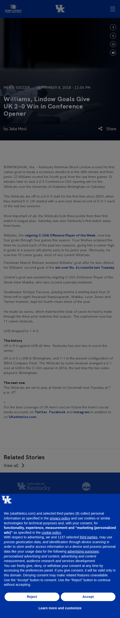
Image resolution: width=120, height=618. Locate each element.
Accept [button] (88, 597)
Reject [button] (32, 597)
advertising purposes (83, 551)
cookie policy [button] (51, 532)
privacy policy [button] (60, 518)
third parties (88, 537)
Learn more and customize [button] (60, 608)
